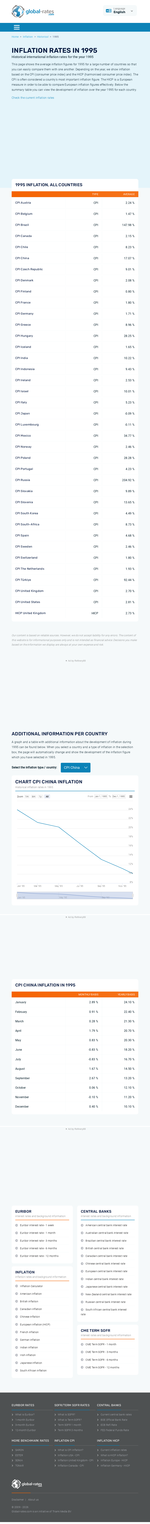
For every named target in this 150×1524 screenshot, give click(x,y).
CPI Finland (23, 291)
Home (15, 36)
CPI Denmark (24, 280)
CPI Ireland (23, 380)
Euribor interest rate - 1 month (35, 1233)
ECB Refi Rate (107, 1424)
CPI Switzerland (26, 557)
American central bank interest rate (104, 1225)
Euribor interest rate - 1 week (34, 1225)
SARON (18, 1450)
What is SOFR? (64, 1414)
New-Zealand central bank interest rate (106, 1294)
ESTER (17, 1455)
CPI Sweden (23, 546)
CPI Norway (23, 446)
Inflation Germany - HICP (113, 1465)
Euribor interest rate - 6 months (36, 1248)
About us (33, 1499)
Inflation (28, 36)
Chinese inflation (27, 1316)
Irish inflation (25, 1355)
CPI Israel (21, 391)
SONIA (17, 1460)
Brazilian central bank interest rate (103, 1240)
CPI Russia (22, 480)
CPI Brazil (22, 225)
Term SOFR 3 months (68, 1430)
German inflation (27, 1339)
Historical (42, 36)
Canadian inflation (28, 1309)
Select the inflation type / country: (34, 767)
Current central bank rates (114, 1414)
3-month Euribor (23, 1424)
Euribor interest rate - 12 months (36, 1256)
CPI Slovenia (24, 502)
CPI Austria (23, 202)
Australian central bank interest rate (104, 1233)
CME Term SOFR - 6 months (99, 1359)
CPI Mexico (23, 435)
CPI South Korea (26, 513)
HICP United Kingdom (30, 613)
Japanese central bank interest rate (104, 1286)
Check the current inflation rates (33, 97)
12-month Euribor (24, 1430)
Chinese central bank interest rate (103, 1263)
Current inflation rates (112, 1450)
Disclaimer (18, 1499)
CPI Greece (23, 324)
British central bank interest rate (102, 1248)
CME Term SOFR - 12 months (100, 1367)
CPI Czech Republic (29, 269)
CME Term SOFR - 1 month (99, 1344)
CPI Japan (22, 413)
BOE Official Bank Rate (112, 1419)
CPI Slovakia (24, 491)
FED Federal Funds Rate (113, 1430)
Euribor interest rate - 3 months (36, 1240)
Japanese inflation (28, 1363)
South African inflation (31, 1370)
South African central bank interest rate (104, 1312)
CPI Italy (21, 402)
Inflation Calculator (29, 1286)
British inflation (26, 1301)
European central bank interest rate (104, 1271)
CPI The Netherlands (29, 568)
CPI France (23, 302)
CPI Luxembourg (27, 424)
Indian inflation (26, 1347)
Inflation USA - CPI (67, 1455)
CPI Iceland (23, 347)
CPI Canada (23, 236)
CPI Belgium (24, 213)
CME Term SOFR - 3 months (99, 1352)
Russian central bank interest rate (103, 1302)
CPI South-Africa (27, 524)
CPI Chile (21, 247)
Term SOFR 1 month (67, 1424)
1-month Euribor (23, 1419)
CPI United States (27, 602)
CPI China (22, 258)
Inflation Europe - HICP (112, 1460)
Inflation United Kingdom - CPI (74, 1460)
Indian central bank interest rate (102, 1279)
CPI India (21, 358)
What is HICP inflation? (112, 1455)
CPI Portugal (24, 469)
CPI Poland (23, 458)
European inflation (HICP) (32, 1324)
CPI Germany (24, 313)
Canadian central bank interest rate (104, 1256)
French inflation (27, 1332)
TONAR (18, 1465)
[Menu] (17, 27)
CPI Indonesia (25, 369)
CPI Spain (22, 535)
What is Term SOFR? (68, 1419)
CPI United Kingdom (29, 591)
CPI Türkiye (23, 580)
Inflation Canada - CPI (69, 1465)
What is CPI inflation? (68, 1450)
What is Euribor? (23, 1414)
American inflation (28, 1293)
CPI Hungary (24, 335)
